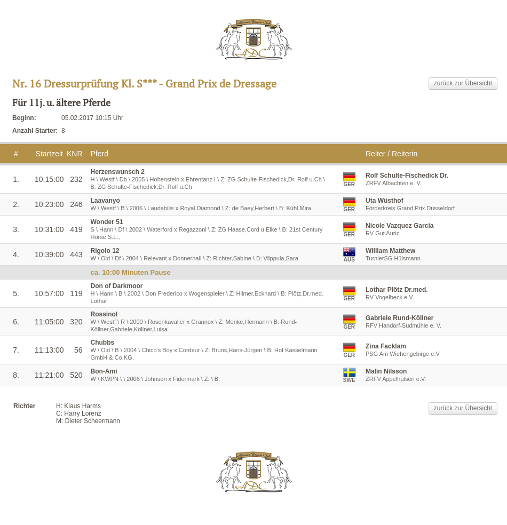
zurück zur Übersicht (463, 83)
